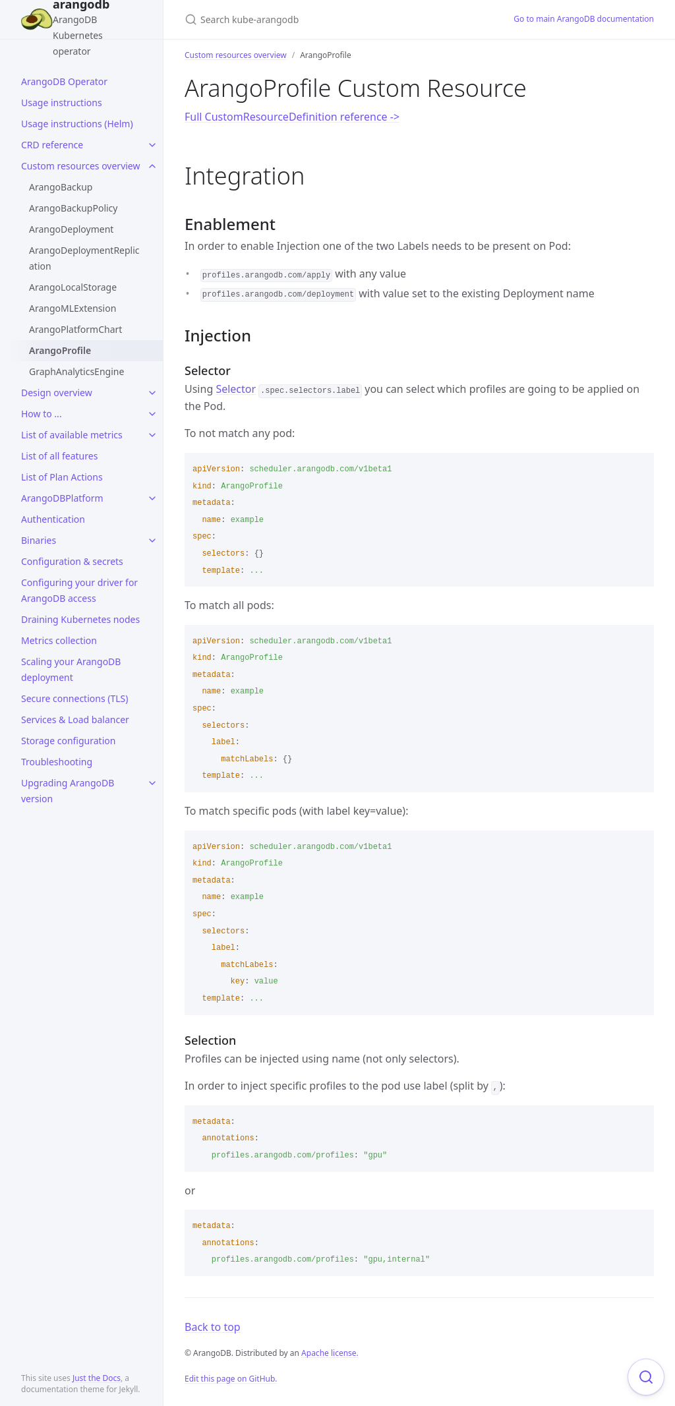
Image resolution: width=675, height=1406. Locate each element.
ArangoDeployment (71, 229)
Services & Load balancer (75, 719)
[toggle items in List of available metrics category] (152, 435)
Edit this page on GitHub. (231, 1378)
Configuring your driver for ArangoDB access (79, 590)
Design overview (56, 392)
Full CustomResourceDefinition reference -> (292, 116)
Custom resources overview (80, 166)
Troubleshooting (56, 761)
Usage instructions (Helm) (77, 123)
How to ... (41, 413)
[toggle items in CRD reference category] (152, 145)
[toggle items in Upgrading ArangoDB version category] (152, 783)
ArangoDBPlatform (62, 498)
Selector (236, 389)
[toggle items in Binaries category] (152, 540)
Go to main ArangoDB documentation (584, 18)
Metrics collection (59, 640)
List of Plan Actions (62, 477)
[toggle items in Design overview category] (152, 392)
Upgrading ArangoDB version (67, 790)
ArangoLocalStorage (73, 287)
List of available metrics (72, 434)
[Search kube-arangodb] (333, 19)
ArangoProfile (60, 350)
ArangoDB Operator (64, 81)
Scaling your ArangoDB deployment (71, 669)
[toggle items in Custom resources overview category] (152, 166)
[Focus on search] (646, 1377)
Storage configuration (68, 740)
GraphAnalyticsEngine (76, 371)
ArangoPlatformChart (75, 329)
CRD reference (52, 144)
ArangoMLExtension (72, 308)
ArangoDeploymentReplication (84, 258)
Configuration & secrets (72, 561)
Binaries (38, 540)
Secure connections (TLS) (74, 698)
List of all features (59, 456)
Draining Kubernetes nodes (80, 619)
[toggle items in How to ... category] (152, 414)
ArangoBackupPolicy (73, 208)
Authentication (53, 519)
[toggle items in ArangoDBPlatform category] (152, 498)
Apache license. (330, 1353)
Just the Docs (97, 1378)
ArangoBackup (60, 187)
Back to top (213, 1327)
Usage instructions (61, 102)
